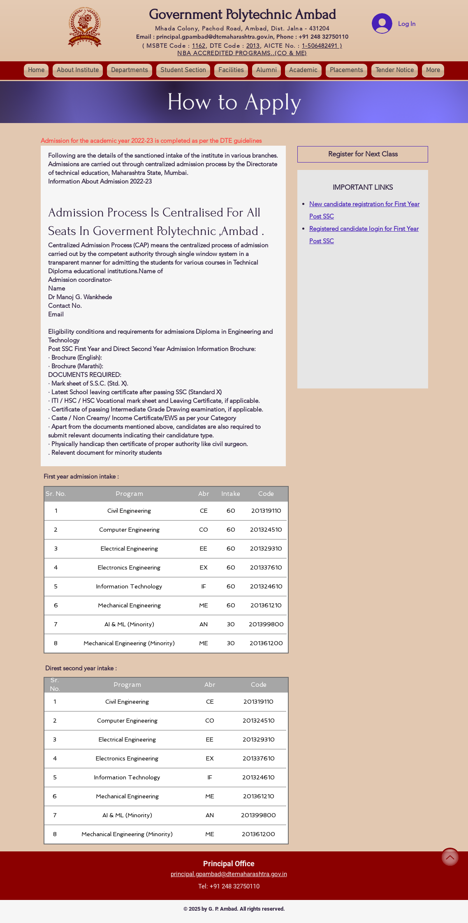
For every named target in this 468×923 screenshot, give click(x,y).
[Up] (450, 857)
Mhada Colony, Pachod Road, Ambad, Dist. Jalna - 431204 (242, 28)
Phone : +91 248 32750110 (312, 36)
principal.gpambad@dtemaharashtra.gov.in (229, 874)
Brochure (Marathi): (77, 366)
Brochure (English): (76, 357)
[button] (183, 70)
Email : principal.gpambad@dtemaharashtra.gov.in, (206, 36)
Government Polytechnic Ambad (242, 15)
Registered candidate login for (351, 228)
